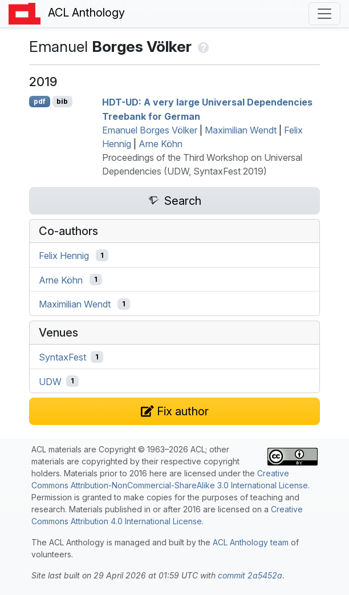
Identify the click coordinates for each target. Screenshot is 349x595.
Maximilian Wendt (241, 130)
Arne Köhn (160, 143)
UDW (50, 381)
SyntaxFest (62, 357)
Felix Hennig (64, 255)
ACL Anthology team (251, 542)
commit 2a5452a (250, 575)
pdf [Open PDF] (40, 101)
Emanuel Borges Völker (149, 130)
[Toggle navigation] (324, 13)
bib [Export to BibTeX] (62, 101)
